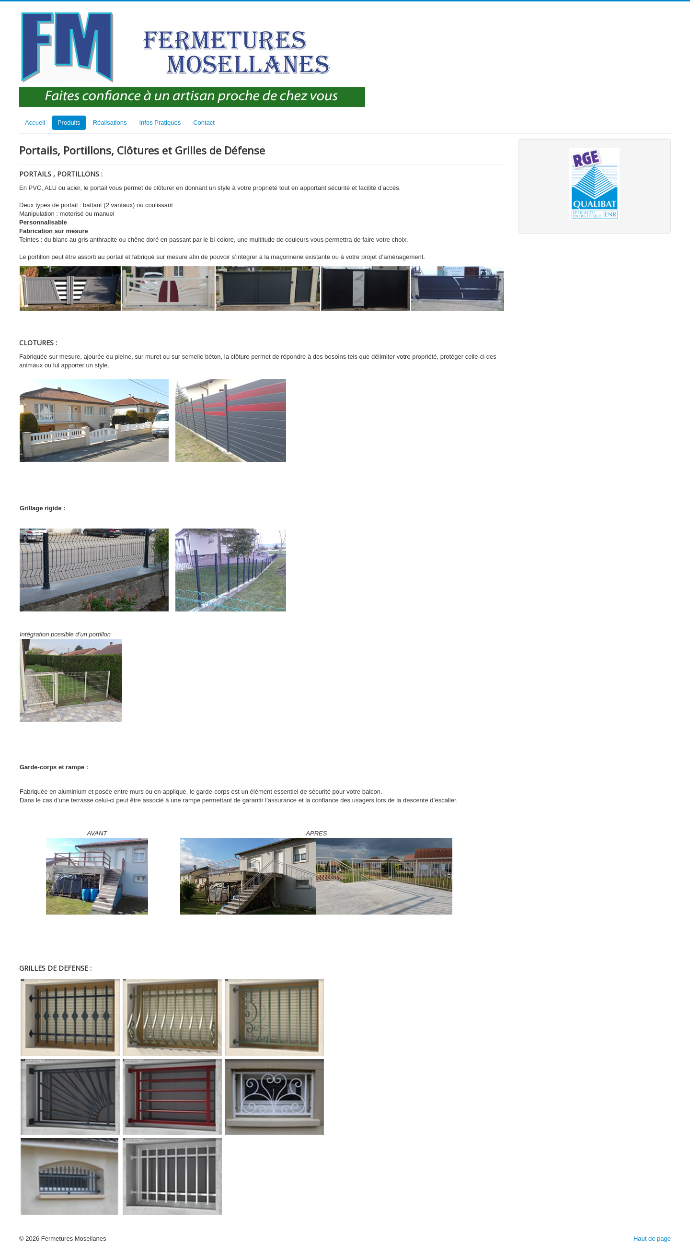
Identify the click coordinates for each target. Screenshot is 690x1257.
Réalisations (110, 122)
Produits (69, 122)
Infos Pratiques (160, 122)
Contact (204, 122)
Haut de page (652, 1238)
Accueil (35, 122)
